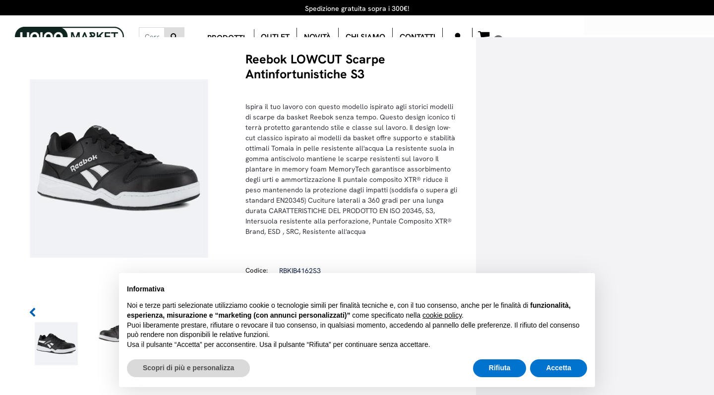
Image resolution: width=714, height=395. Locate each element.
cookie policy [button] (442, 315)
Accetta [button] (558, 368)
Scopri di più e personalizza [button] (188, 368)
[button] (174, 36)
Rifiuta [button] (500, 368)
